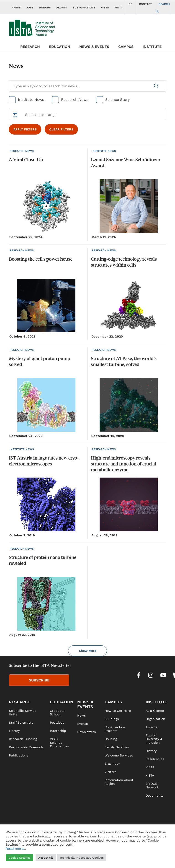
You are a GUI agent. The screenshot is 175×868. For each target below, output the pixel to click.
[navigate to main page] (35, 26)
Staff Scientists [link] (21, 722)
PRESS (16, 7)
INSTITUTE (152, 46)
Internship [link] (58, 731)
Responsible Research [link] (26, 747)
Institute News (31, 99)
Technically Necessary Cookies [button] (81, 857)
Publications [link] (18, 755)
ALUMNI (61, 7)
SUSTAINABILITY (84, 7)
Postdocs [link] (57, 722)
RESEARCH (30, 46)
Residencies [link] (155, 759)
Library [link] (14, 731)
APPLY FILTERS (25, 129)
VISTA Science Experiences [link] (59, 742)
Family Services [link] (117, 747)
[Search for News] (87, 86)
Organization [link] (155, 719)
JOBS (29, 7)
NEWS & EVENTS (94, 46)
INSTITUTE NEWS (104, 151)
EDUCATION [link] (61, 701)
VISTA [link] (150, 767)
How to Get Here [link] (118, 710)
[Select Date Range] (87, 114)
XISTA (118, 7)
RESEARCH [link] (20, 701)
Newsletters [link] (86, 732)
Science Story (117, 99)
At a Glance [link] (155, 710)
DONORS (45, 7)
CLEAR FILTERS (61, 129)
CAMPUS (126, 46)
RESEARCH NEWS (22, 151)
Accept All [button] (45, 857)
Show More (87, 650)
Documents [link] (154, 795)
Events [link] (82, 723)
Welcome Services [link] (119, 755)
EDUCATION (59, 46)
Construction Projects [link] (115, 729)
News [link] (81, 715)
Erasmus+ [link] (112, 763)
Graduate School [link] (57, 712)
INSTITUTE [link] (156, 701)
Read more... (16, 849)
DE (130, 4)
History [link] (151, 751)
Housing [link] (111, 739)
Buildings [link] (112, 719)
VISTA (105, 7)
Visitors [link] (110, 772)
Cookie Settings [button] (19, 857)
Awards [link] (151, 727)
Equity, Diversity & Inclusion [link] (154, 738)
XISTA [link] (150, 775)
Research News (74, 99)
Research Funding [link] (23, 739)
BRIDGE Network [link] (152, 785)
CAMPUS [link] (113, 701)
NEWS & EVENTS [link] (85, 704)
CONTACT (145, 4)
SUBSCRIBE (39, 680)
